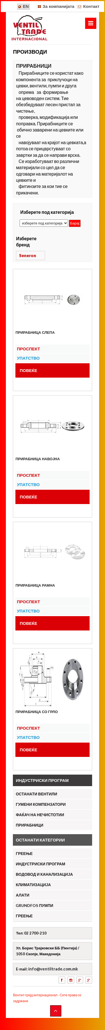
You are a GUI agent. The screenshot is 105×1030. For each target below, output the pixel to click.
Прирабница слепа (35, 332)
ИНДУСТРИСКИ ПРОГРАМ (40, 863)
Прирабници (29, 825)
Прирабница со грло (36, 711)
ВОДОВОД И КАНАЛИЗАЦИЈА (44, 874)
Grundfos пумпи (34, 905)
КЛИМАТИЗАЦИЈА (33, 884)
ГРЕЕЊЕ (24, 853)
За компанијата (58, 6)
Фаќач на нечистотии (40, 814)
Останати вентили (36, 793)
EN (26, 6)
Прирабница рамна (35, 585)
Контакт (91, 6)
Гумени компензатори (41, 804)
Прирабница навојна (37, 459)
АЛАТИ (22, 895)
